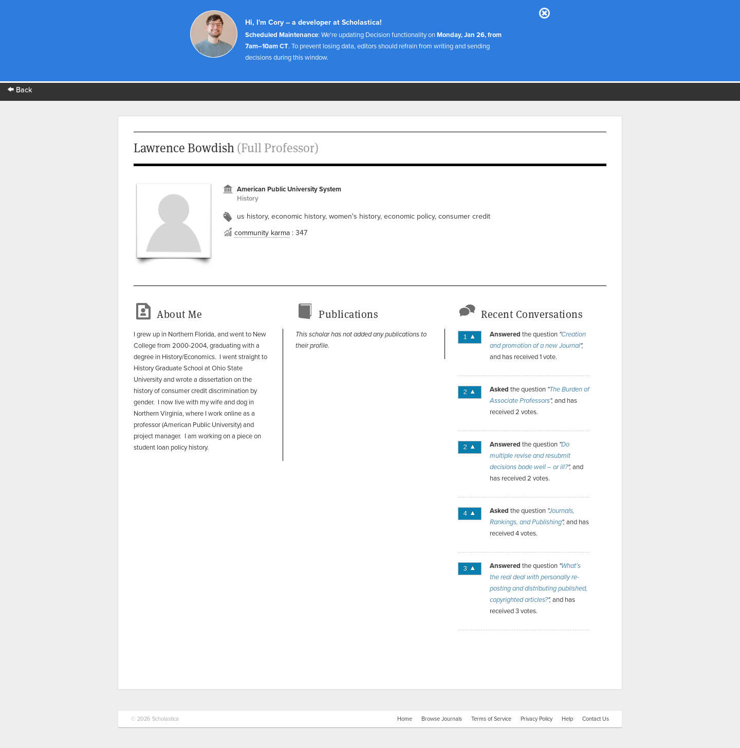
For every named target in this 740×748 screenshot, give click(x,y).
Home (404, 719)
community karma (262, 232)
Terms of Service (491, 719)
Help (567, 719)
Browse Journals (441, 719)
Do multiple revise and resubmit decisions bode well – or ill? (530, 455)
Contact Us (595, 719)
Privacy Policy (536, 719)
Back (20, 89)
